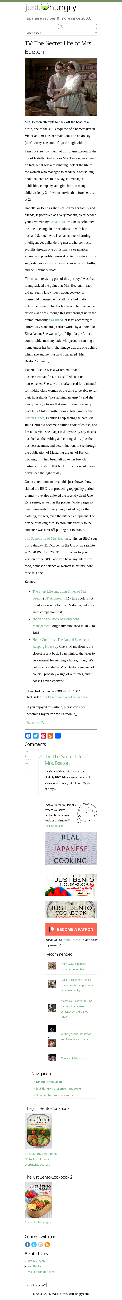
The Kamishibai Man (73, 1058)
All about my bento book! (41, 1153)
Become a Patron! (39, 722)
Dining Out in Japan (49, 1082)
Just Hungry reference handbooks (59, 1088)
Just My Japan (36, 1261)
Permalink (28, 772)
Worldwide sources (37, 1164)
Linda (27, 751)
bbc (73, 697)
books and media (55, 697)
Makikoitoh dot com (41, 1272)
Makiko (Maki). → (56, 825)
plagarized (56, 320)
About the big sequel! (39, 1222)
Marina (77, 940)
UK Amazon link (56, 598)
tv (69, 697)
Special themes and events (54, 1095)
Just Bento (34, 1266)
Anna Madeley (59, 222)
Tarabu (66, 940)
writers (82, 697)
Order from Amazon (37, 1159)
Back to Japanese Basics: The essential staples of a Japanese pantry (77, 985)
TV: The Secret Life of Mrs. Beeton (66, 759)
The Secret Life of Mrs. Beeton (46, 538)
